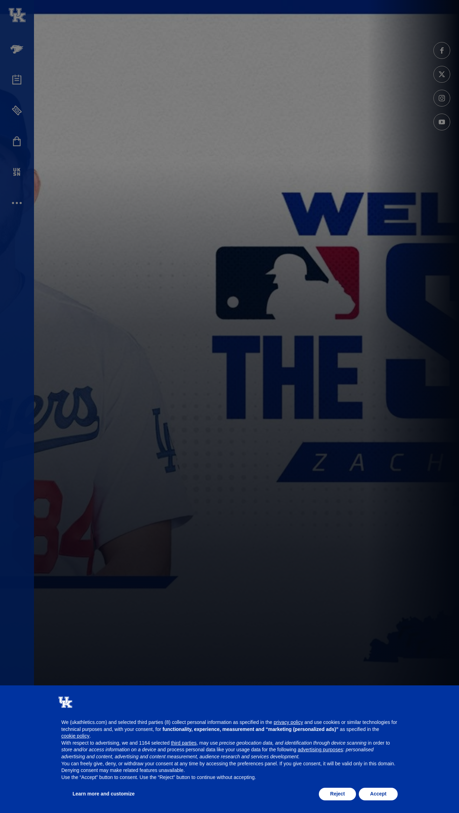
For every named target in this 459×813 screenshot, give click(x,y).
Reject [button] (337, 794)
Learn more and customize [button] (104, 794)
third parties (184, 743)
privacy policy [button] (288, 722)
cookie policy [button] (75, 736)
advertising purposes (320, 749)
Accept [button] (378, 794)
